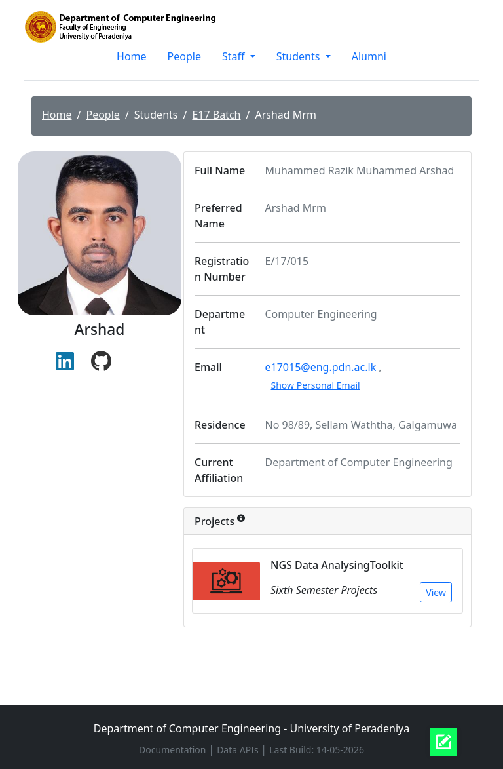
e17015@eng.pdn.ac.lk (321, 367)
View (436, 592)
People (184, 56)
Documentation (173, 749)
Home (132, 56)
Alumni (369, 56)
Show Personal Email (315, 385)
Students (299, 56)
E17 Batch (216, 115)
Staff (235, 56)
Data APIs (239, 749)
